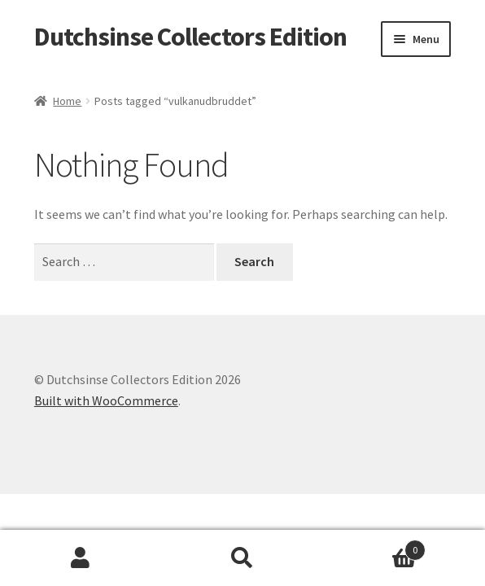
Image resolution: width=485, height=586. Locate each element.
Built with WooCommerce (106, 400)
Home (67, 101)
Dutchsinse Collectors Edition (190, 36)
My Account (81, 558)
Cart (374, 546)
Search (243, 558)
